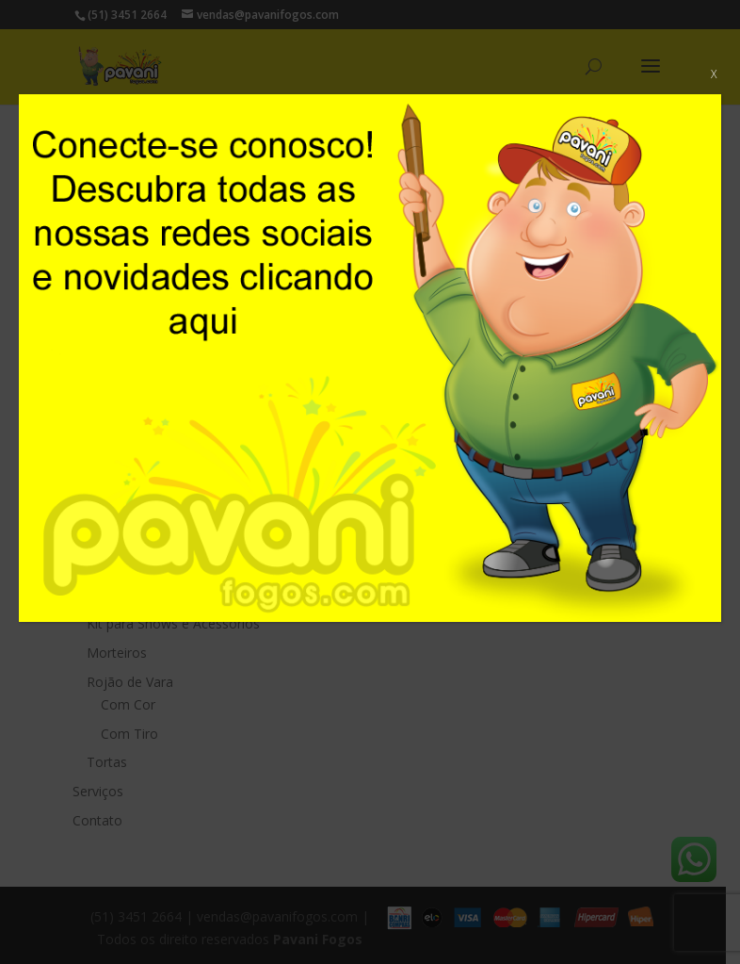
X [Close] (713, 74)
